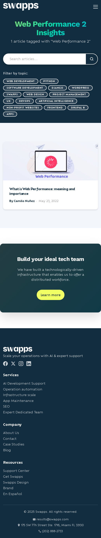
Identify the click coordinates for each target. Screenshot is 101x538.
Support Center (16, 471)
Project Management (69, 94)
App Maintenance (18, 401)
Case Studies (13, 444)
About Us (11, 433)
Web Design (35, 94)
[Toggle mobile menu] (95, 6)
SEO (6, 406)
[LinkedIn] (28, 363)
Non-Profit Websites (23, 107)
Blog (7, 450)
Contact (10, 439)
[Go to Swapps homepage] (20, 7)
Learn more (51, 295)
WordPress (80, 87)
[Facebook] (5, 363)
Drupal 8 (78, 107)
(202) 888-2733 (50, 531)
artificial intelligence (56, 101)
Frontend (55, 107)
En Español (12, 494)
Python (49, 81)
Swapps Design (16, 482)
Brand (8, 488)
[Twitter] (13, 363)
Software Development (25, 87)
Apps (10, 114)
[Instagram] (21, 363)
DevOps (24, 101)
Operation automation (22, 389)
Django (57, 87)
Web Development (21, 81)
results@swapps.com (51, 519)
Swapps (12, 94)
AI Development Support (24, 383)
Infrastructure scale (19, 395)
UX (8, 101)
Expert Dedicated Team (23, 412)
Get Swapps (13, 476)
